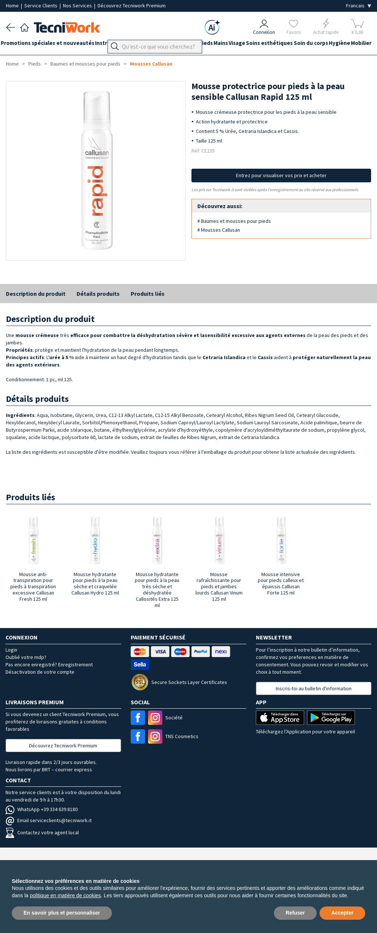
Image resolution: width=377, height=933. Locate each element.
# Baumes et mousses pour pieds (234, 221)
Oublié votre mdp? (26, 657)
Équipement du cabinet (184, 44)
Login (11, 649)
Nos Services (78, 5)
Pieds (226, 44)
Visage (268, 44)
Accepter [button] (342, 913)
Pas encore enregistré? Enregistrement (49, 664)
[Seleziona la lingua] (358, 6)
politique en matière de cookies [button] (65, 895)
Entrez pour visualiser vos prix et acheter (281, 175)
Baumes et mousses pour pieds (85, 63)
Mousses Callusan (151, 63)
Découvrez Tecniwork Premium (132, 5)
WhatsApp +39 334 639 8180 (42, 809)
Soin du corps (352, 44)
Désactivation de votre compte (40, 672)
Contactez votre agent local (42, 832)
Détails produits (98, 293)
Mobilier (43, 58)
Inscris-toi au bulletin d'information (314, 688)
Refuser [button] (295, 913)
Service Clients (41, 5)
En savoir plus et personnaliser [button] (62, 913)
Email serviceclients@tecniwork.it (49, 820)
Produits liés (148, 293)
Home (13, 5)
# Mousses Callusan (218, 230)
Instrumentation (126, 44)
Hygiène (16, 58)
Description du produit (36, 293)
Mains (246, 44)
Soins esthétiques (305, 44)
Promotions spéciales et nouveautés (52, 44)
